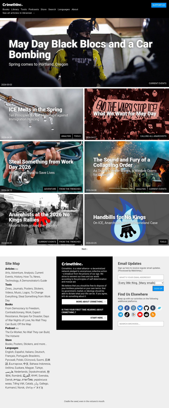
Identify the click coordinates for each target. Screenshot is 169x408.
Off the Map (24, 324)
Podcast (10, 328)
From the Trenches (70, 189)
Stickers (38, 288)
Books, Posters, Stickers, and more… (26, 344)
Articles (10, 268)
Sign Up (158, 288)
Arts (7, 272)
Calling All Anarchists (153, 136)
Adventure (50, 189)
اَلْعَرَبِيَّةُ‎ (26, 375)
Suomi (40, 359)
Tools (24, 9)
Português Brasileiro (27, 355)
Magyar (29, 367)
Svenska (43, 375)
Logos (26, 292)
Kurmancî (10, 387)
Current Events (157, 83)
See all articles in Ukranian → (19, 13)
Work (28, 312)
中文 (26, 363)
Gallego (43, 383)
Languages (64, 9)
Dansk (9, 379)
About (75, 9)
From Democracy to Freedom (22, 308)
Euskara (19, 367)
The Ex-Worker (13, 332)
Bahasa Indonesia (40, 363)
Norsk (21, 387)
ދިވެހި (36, 383)
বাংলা (34, 375)
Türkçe (39, 367)
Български (15, 363)
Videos (9, 292)
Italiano (29, 351)
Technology (11, 280)
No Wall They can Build (36, 332)
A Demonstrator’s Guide (33, 280)
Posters (28, 288)
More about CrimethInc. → (91, 301)
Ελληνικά (29, 359)
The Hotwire (12, 336)
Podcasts (34, 9)
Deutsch (39, 351)
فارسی (9, 371)
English (9, 351)
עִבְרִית (17, 379)
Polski (19, 359)
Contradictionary (14, 312)
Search (52, 9)
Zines (8, 288)
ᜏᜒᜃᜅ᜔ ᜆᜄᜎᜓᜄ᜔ (34, 387)
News (36, 276)
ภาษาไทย (27, 379)
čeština (9, 367)
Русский (10, 359)
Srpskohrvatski (37, 371)
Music (17, 292)
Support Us (159, 5)
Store (44, 9)
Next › (84, 249)
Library (15, 9)
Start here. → (98, 318)
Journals (18, 288)
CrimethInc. (12, 5)
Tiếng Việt (18, 383)
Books (6, 9)
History (18, 276)
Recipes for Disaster (30, 316)
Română (17, 375)
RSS (16, 269)
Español (19, 351)
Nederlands (21, 371)
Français (10, 355)
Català (29, 383)
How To (28, 276)
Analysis (66, 136)
